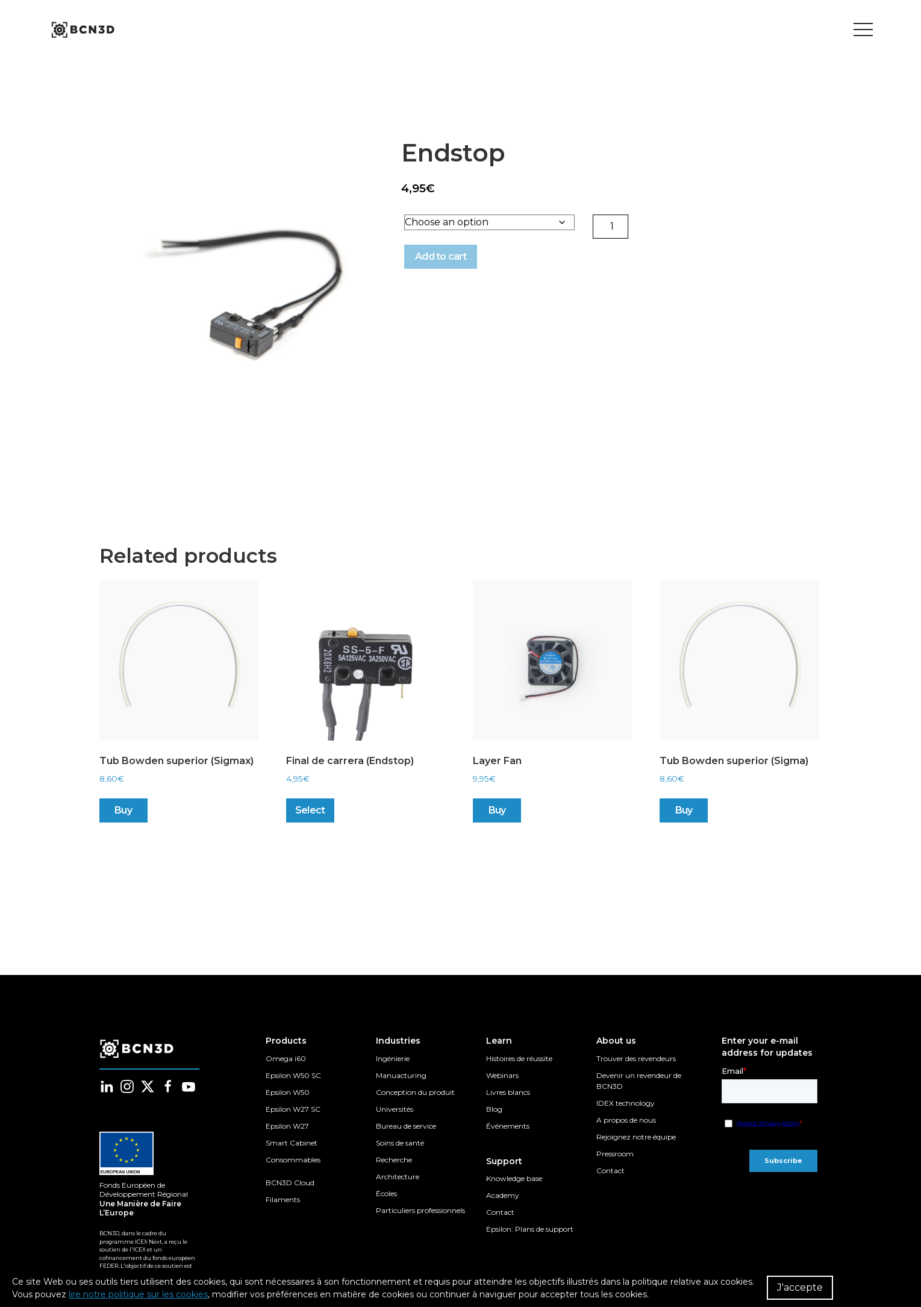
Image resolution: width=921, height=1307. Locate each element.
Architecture (397, 1176)
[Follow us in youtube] (188, 1086)
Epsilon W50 (288, 1092)
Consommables (293, 1159)
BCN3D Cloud (290, 1182)
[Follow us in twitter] (147, 1086)
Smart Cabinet (291, 1142)
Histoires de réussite (519, 1058)
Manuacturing (401, 1075)
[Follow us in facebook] (168, 1086)
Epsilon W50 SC (293, 1075)
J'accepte (800, 1287)
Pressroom (615, 1153)
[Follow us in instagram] (127, 1086)
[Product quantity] (612, 229)
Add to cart (434, 259)
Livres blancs (508, 1092)
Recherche (394, 1159)
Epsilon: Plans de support (529, 1228)
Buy (123, 817)
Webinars (502, 1075)
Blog (494, 1109)
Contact (500, 1212)
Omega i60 (286, 1058)
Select (310, 817)
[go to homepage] (82, 30)
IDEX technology (625, 1103)
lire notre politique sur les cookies (138, 1294)
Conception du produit (415, 1092)
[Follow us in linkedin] (106, 1086)
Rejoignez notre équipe (636, 1136)
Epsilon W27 (287, 1125)
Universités (394, 1109)
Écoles (386, 1193)
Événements (507, 1125)
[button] (250, 289)
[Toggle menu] (863, 30)
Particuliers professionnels (420, 1210)
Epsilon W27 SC (293, 1109)
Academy (502, 1195)
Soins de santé (400, 1142)
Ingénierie (393, 1058)
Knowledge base (514, 1178)
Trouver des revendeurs (636, 1058)
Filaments (283, 1199)
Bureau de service (406, 1125)
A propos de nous (626, 1119)
